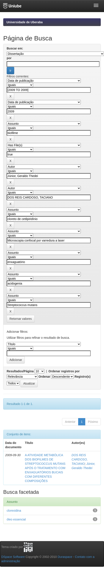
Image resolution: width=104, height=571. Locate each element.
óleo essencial (16, 519)
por (9, 58)
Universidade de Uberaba (24, 22)
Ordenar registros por (64, 371)
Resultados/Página (20, 371)
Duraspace (65, 557)
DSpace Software (13, 557)
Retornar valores (20, 318)
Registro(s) (82, 376)
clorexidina (14, 510)
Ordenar (44, 376)
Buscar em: (15, 48)
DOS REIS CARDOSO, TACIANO (79, 459)
